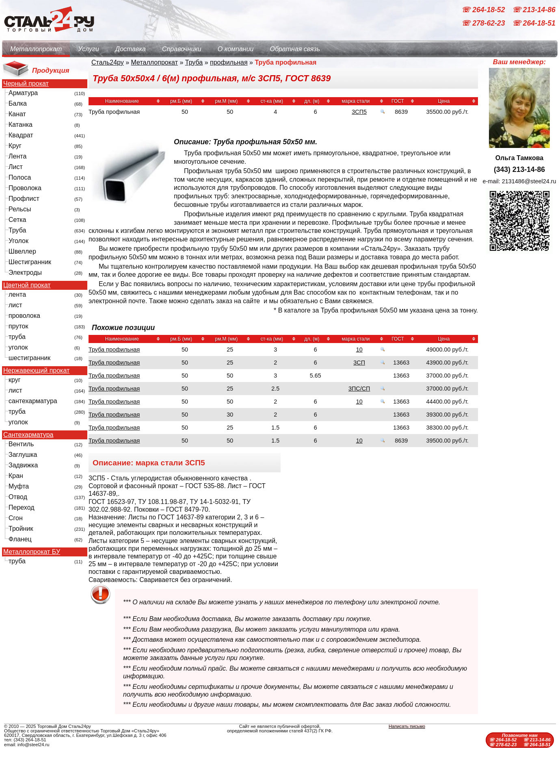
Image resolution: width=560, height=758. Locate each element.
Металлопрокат (36, 49)
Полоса (20, 177)
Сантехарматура (28, 435)
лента (17, 294)
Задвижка (23, 465)
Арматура (23, 92)
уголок (18, 347)
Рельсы (20, 209)
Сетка (17, 219)
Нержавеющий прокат (36, 370)
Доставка (130, 49)
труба (17, 336)
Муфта (19, 486)
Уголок (18, 240)
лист (15, 305)
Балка (18, 103)
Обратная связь (295, 49)
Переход (22, 507)
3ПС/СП (359, 388)
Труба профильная (114, 349)
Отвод (18, 496)
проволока (24, 315)
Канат (17, 114)
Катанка (20, 124)
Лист (16, 166)
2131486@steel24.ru (529, 181)
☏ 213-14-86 (534, 10)
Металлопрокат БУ (31, 552)
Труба (17, 230)
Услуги (88, 49)
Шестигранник (30, 261)
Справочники (181, 49)
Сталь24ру (107, 62)
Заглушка (23, 454)
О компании (236, 49)
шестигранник (29, 357)
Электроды (25, 272)
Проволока (25, 188)
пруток (18, 326)
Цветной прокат (27, 285)
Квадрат (21, 135)
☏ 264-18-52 (484, 10)
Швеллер (22, 251)
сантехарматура (33, 400)
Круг (15, 145)
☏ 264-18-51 (534, 24)
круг (15, 379)
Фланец (20, 539)
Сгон (16, 518)
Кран (16, 475)
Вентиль (21, 444)
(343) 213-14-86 (519, 169)
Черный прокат (26, 83)
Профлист (24, 198)
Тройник (21, 528)
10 (359, 349)
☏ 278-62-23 (484, 24)
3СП (359, 362)
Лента (17, 156)
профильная (229, 62)
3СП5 (359, 112)
